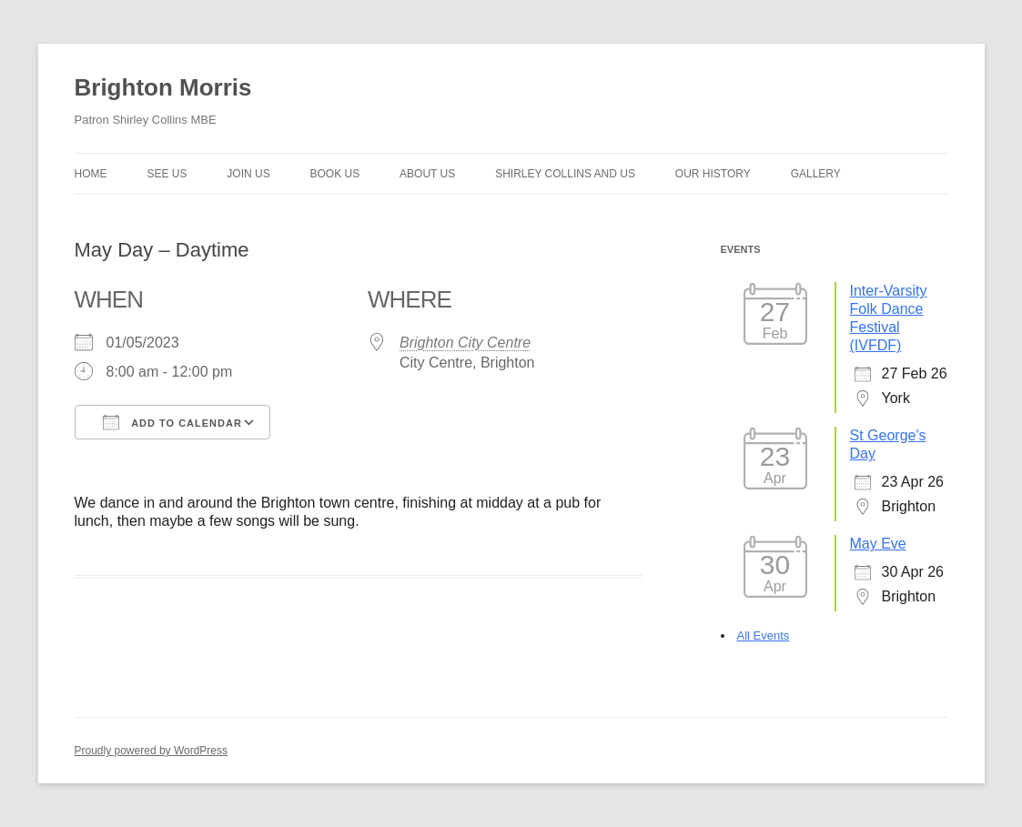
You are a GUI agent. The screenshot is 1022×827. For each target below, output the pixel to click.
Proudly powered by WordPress (151, 750)
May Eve (878, 543)
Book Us (335, 173)
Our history (713, 173)
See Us (167, 173)
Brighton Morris (163, 87)
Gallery (816, 173)
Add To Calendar (172, 422)
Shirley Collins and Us (565, 173)
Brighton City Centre (465, 342)
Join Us (248, 173)
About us (427, 173)
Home (91, 173)
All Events (763, 635)
